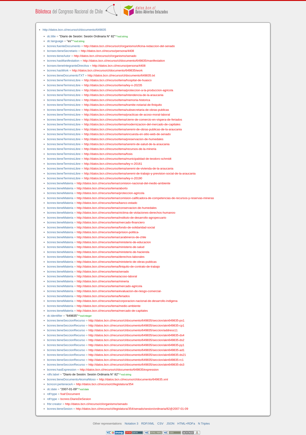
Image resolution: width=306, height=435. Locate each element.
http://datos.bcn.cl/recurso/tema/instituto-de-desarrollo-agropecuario (121, 217)
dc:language (55, 41)
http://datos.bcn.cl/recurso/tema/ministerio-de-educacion (114, 242)
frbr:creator (54, 404)
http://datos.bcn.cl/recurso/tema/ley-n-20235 (113, 85)
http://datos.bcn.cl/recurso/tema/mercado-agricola (109, 286)
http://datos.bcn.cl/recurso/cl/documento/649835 (74, 29)
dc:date (52, 389)
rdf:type (52, 394)
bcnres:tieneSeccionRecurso (66, 320)
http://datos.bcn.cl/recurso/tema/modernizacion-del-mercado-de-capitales (132, 124)
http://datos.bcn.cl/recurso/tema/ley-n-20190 (113, 178)
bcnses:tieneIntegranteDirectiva (68, 65)
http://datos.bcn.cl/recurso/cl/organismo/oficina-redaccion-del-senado (129, 46)
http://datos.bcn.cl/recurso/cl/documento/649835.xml (133, 379)
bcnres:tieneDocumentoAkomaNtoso (71, 379)
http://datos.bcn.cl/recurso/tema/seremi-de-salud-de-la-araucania (126, 144)
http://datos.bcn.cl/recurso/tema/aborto (102, 188)
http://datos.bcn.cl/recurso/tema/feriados (103, 296)
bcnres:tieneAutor (59, 56)
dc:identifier (54, 315)
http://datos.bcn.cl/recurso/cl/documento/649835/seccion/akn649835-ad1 (137, 350)
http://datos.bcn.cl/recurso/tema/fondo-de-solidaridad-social (116, 227)
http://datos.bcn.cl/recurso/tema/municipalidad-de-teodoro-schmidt (127, 158)
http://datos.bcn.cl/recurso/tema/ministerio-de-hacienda (113, 252)
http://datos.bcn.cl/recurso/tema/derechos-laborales (110, 256)
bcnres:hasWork (57, 70)
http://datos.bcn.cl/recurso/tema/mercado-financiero (111, 222)
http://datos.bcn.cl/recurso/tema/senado (103, 271)
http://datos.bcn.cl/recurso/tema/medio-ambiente (109, 306)
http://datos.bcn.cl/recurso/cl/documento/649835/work (107, 70)
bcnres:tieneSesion (60, 408)
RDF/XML (147, 423)
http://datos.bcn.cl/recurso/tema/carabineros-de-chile (111, 237)
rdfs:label (53, 374)
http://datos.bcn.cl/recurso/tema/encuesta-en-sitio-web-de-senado (127, 134)
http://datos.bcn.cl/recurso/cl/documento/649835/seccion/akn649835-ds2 (136, 340)
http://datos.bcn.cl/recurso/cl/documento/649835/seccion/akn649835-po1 (137, 320)
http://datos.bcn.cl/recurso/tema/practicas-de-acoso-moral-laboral (127, 114)
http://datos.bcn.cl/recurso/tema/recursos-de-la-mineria (120, 149)
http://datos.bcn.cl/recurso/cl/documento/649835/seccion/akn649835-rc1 (136, 360)
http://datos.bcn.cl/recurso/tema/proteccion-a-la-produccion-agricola (128, 90)
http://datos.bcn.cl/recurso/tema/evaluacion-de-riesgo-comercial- (119, 291)
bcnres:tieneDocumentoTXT (65, 75)
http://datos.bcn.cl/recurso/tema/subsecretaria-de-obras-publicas (126, 109)
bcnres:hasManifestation (63, 60)
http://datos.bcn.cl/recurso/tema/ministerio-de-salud (110, 247)
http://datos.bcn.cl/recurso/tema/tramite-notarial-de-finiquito (123, 104)
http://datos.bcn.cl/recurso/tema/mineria (103, 281)
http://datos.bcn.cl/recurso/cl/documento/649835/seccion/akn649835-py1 (136, 345)
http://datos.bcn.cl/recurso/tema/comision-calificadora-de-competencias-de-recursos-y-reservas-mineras (145, 198)
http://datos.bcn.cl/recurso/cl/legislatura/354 (104, 384)
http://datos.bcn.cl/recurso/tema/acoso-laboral (107, 276)
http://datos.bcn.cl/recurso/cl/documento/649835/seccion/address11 (133, 330)
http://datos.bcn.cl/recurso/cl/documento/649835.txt (121, 75)
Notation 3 (131, 423)
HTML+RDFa (186, 423)
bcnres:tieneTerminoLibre (64, 80)
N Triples (204, 423)
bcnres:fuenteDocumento (63, 46)
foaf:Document (70, 394)
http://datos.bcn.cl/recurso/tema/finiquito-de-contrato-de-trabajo (118, 266)
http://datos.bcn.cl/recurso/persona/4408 (107, 51)
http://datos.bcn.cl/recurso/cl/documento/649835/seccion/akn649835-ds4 (136, 335)
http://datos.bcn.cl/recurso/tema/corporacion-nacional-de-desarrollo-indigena (127, 301)
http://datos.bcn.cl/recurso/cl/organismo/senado (105, 56)
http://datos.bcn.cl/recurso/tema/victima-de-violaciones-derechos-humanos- (126, 212)
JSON (170, 423)
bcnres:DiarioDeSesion (76, 399)
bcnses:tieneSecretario (62, 51)
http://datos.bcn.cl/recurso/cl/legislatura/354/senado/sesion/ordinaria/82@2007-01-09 (132, 408)
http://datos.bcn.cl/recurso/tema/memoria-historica (117, 100)
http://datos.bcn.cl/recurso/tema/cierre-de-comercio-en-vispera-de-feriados (133, 119)
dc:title (51, 36)
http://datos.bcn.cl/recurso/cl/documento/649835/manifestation (124, 60)
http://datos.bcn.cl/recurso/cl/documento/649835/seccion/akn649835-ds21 (137, 355)
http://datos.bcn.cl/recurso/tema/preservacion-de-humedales (123, 139)
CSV (160, 423)
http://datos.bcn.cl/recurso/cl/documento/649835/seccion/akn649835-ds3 (136, 364)
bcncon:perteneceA (60, 384)
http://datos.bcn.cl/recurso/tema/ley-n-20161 (113, 163)
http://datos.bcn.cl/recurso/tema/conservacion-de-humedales (117, 208)
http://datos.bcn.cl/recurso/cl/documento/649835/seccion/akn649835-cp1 (136, 325)
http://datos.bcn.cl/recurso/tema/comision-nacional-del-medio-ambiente (123, 183)
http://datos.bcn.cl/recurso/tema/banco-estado (107, 203)
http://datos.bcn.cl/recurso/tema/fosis (108, 154)
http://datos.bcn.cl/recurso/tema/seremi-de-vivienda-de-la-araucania (128, 168)
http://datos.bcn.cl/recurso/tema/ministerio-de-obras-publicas (117, 261)
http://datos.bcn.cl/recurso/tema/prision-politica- (108, 232)
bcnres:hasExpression (61, 369)
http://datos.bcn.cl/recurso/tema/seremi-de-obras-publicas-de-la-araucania (133, 129)
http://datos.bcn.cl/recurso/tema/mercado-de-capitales (112, 310)
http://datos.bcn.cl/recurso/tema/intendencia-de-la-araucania (123, 95)
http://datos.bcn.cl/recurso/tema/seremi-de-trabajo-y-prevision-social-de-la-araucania (139, 173)
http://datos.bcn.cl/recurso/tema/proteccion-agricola (110, 193)
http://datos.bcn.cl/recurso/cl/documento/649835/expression (119, 369)
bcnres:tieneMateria (60, 183)
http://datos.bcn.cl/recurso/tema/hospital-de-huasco (118, 80)
